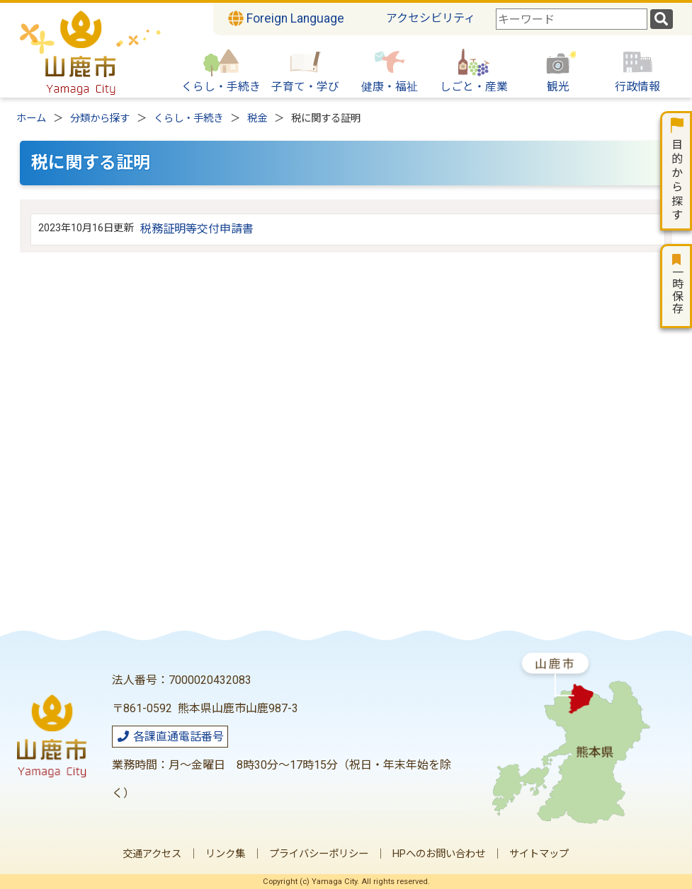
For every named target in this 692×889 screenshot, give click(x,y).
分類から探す (100, 118)
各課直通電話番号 (170, 736)
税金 (257, 118)
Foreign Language (286, 18)
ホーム (31, 118)
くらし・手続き (188, 118)
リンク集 (225, 854)
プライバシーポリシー (318, 854)
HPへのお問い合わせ (438, 854)
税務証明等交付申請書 (197, 229)
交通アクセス (152, 854)
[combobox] (572, 19)
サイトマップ (539, 854)
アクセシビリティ (430, 18)
